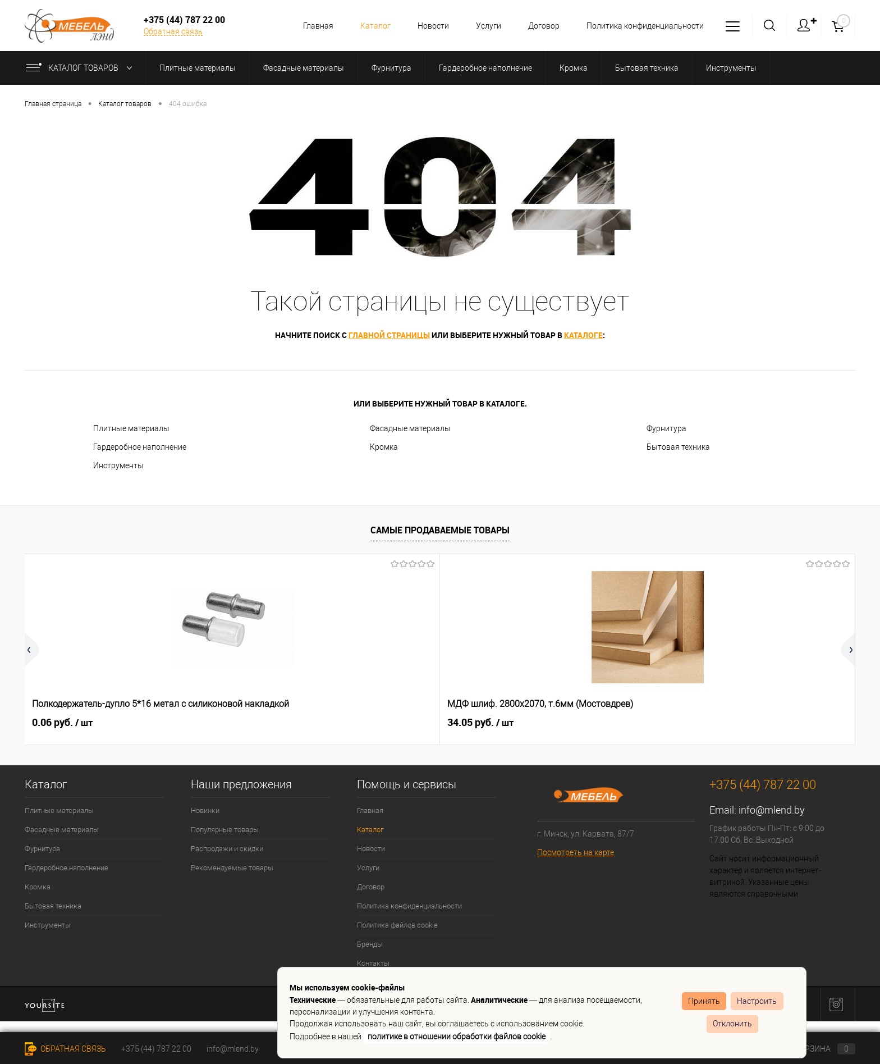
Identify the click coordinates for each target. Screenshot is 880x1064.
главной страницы (389, 335)
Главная (308, 25)
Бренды (370, 944)
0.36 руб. (560, 722)
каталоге (583, 335)
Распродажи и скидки (227, 848)
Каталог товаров (82, 68)
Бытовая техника (678, 446)
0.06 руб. (62, 722)
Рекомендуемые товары (232, 868)
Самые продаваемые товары (440, 530)
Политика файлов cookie (397, 925)
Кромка (384, 446)
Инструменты (118, 465)
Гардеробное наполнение (139, 446)
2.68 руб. (384, 722)
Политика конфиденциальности (643, 25)
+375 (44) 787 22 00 (156, 1048)
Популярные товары (225, 829)
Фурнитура (666, 428)
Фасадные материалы (410, 428)
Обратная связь (173, 31)
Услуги (483, 25)
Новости (426, 25)
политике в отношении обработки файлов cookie (457, 1036)
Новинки (205, 810)
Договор (540, 25)
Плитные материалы (131, 428)
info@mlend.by (772, 810)
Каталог (367, 25)
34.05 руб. (231, 722)
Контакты (373, 963)
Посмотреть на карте (575, 852)
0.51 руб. (726, 722)
